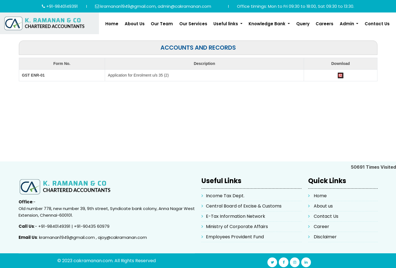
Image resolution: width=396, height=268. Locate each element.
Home (111, 24)
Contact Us (377, 24)
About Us (135, 24)
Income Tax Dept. (225, 196)
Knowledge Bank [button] (268, 24)
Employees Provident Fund (235, 237)
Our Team (162, 24)
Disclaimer (325, 237)
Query (303, 24)
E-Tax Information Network (235, 216)
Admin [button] (347, 24)
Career (321, 226)
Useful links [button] (226, 24)
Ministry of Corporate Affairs (237, 226)
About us (323, 206)
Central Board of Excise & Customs (244, 206)
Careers (324, 24)
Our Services (193, 24)
